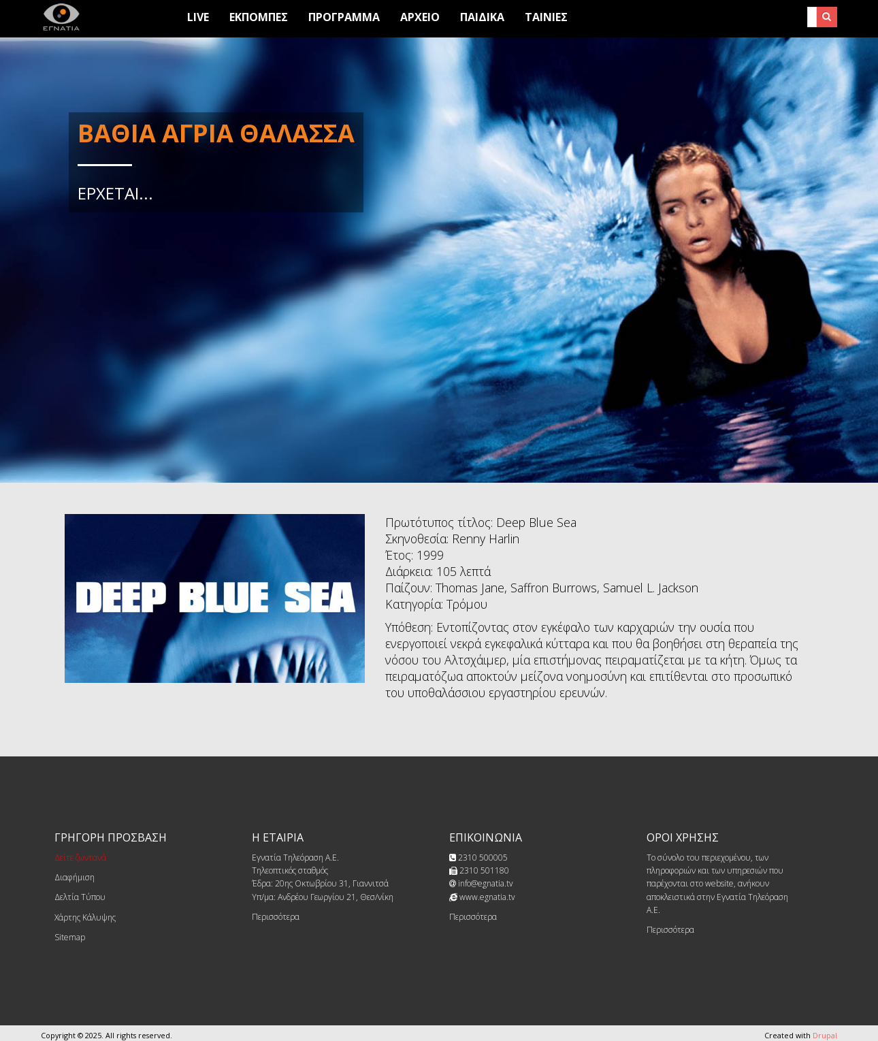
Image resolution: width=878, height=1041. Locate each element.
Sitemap (69, 937)
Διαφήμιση (74, 877)
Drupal (825, 1035)
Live (198, 17)
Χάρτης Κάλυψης (85, 917)
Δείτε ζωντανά (80, 857)
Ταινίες (546, 17)
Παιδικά (482, 17)
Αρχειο (420, 17)
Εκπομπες (258, 17)
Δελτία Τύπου (79, 897)
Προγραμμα (344, 17)
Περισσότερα (275, 917)
